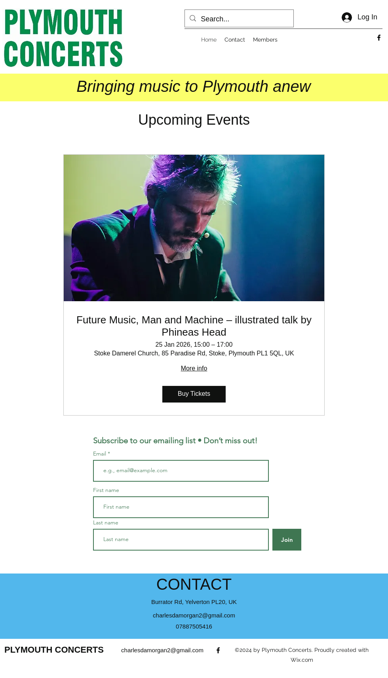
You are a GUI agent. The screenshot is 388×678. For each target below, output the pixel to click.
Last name (105, 522)
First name (106, 490)
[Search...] (239, 19)
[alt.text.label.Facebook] (379, 38)
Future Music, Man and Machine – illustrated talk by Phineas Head (194, 326)
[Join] (286, 540)
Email (100, 453)
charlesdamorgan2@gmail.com (194, 615)
